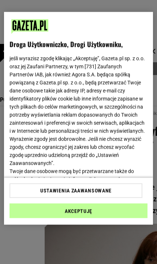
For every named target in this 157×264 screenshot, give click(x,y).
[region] (78, 118)
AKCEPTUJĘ (78, 211)
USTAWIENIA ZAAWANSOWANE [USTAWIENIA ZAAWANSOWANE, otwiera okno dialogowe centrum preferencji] (76, 190)
